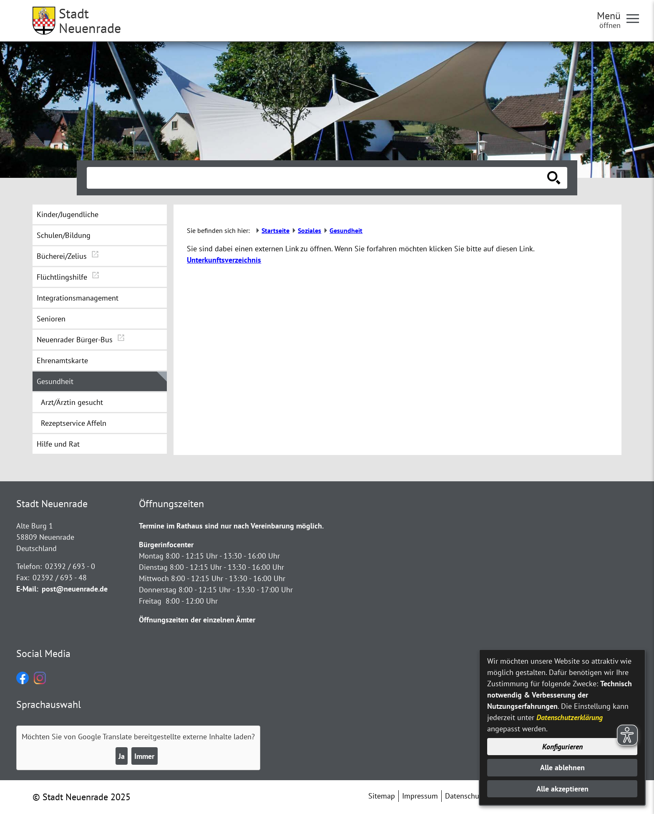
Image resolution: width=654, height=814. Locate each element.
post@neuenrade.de (75, 589)
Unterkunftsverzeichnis (224, 260)
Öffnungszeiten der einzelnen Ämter (197, 619)
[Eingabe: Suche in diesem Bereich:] (317, 178)
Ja (121, 756)
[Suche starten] (554, 178)
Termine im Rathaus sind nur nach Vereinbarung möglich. (231, 526)
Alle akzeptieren (562, 789)
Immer (144, 756)
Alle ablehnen (562, 767)
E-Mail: (27, 589)
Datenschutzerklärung (569, 717)
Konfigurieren (562, 746)
